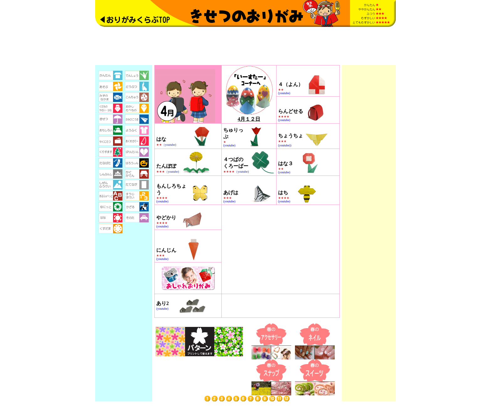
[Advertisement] (245, 46)
